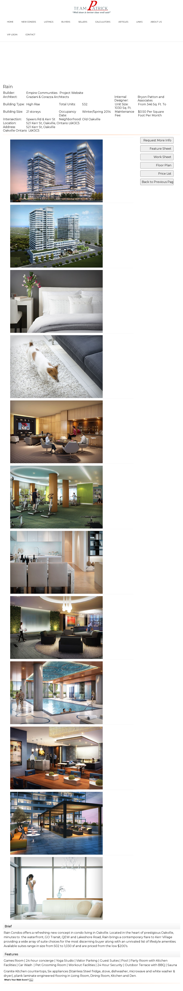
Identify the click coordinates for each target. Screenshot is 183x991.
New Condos (28, 22)
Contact (30, 34)
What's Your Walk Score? (18, 980)
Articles (123, 22)
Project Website (71, 93)
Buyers (65, 22)
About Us (156, 22)
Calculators (102, 22)
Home (10, 22)
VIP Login (12, 34)
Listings (48, 22)
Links (139, 22)
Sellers (82, 22)
